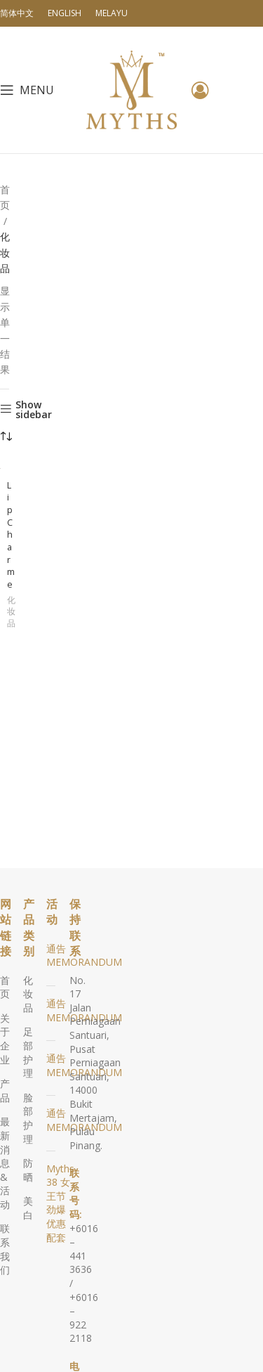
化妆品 (11, 612)
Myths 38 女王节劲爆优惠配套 (60, 1203)
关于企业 (5, 1038)
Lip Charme (11, 534)
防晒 (28, 1170)
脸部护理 (28, 1118)
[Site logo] (131, 89)
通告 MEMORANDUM (84, 955)
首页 (5, 197)
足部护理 (28, 1052)
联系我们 (5, 1249)
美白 (28, 1208)
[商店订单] (6, 437)
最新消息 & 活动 (5, 1163)
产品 (5, 1090)
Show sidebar (33, 410)
